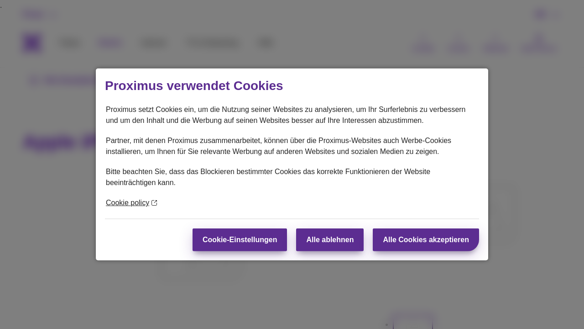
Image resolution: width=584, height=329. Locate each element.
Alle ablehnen (330, 240)
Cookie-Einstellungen (240, 240)
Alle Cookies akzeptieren (426, 240)
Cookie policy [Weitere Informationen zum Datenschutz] (131, 203)
